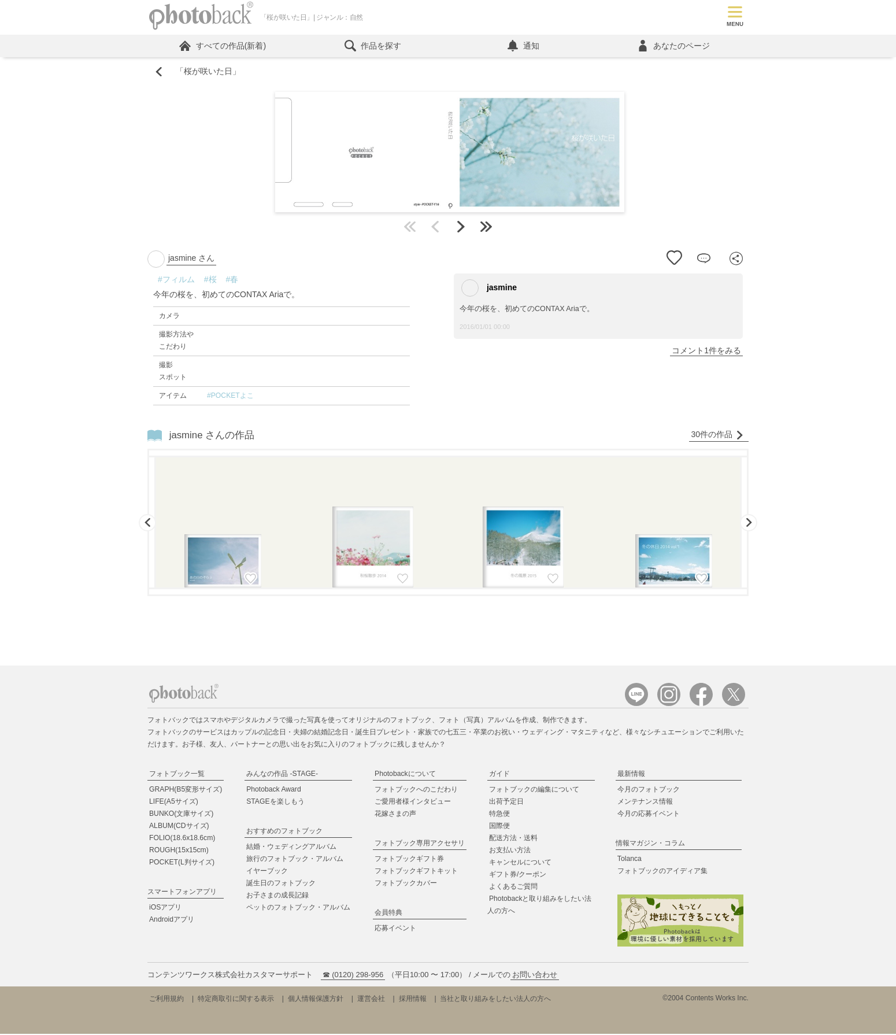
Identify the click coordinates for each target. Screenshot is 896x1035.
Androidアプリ (171, 920)
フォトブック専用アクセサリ (420, 844)
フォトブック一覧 (177, 775)
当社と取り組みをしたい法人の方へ (495, 1000)
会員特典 (388, 914)
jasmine (489, 289)
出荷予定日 (506, 803)
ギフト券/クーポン (517, 875)
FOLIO (182, 839)
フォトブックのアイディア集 (662, 872)
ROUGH (179, 851)
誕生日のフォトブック (281, 884)
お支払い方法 (510, 851)
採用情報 (413, 1000)
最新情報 (631, 775)
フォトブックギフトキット (416, 872)
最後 (486, 228)
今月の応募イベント (648, 815)
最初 (410, 228)
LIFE (173, 803)
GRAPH (185, 790)
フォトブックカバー (406, 884)
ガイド (499, 775)
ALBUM (179, 827)
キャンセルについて (520, 863)
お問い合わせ (534, 975)
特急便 (499, 815)
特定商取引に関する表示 (236, 1000)
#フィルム (176, 280)
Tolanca (629, 860)
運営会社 (371, 1000)
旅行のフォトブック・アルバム (294, 860)
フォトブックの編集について (534, 790)
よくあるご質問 (513, 888)
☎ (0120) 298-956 (353, 975)
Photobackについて (405, 775)
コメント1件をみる (706, 351)
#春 (232, 280)
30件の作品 (717, 436)
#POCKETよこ (230, 397)
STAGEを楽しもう (275, 803)
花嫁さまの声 (395, 815)
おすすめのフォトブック (284, 832)
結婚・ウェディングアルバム (291, 848)
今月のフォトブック (648, 790)
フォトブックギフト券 (409, 860)
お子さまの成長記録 (277, 896)
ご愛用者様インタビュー (413, 803)
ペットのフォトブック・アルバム (298, 908)
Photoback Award (273, 790)
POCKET (181, 863)
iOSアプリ (165, 908)
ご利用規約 (166, 1000)
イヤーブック (267, 872)
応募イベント (395, 929)
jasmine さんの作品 (212, 436)
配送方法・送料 (513, 839)
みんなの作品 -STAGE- (282, 775)
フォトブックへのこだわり (416, 790)
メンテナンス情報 (645, 803)
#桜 (210, 280)
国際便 (499, 827)
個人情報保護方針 (315, 1000)
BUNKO (181, 815)
